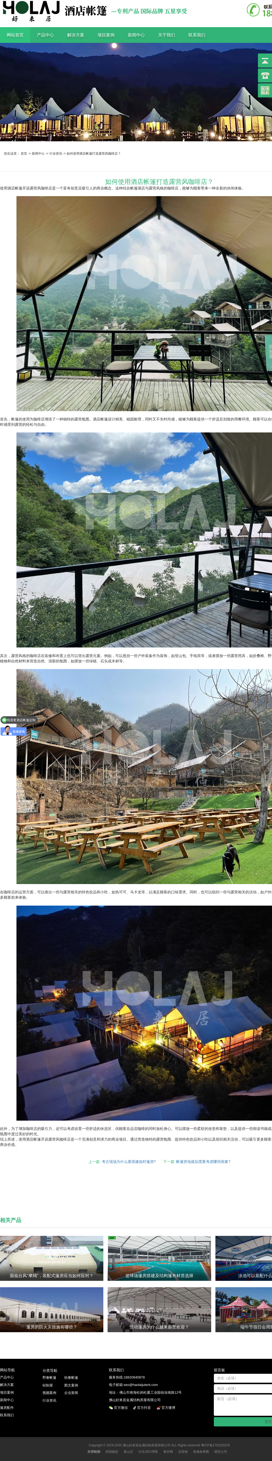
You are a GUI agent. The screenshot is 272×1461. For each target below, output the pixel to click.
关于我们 (166, 35)
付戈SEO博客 (148, 1452)
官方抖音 (144, 1408)
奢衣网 (168, 1452)
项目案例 (105, 35)
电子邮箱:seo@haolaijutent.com (133, 1385)
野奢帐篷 (49, 1378)
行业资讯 (55, 153)
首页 (24, 153)
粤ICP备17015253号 (215, 1445)
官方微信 (121, 1408)
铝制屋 (47, 1385)
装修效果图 (201, 1452)
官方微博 (169, 1408)
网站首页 (15, 35)
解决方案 (75, 35)
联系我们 (196, 35)
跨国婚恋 (111, 1452)
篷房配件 (7, 1408)
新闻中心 (136, 35)
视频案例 (49, 1393)
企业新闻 (71, 1393)
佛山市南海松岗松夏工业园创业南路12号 (150, 1392)
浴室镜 (183, 1452)
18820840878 (134, 1377)
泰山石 (128, 1452)
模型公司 (220, 1452)
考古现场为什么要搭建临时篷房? (129, 1161)
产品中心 (45, 35)
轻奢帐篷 (71, 1378)
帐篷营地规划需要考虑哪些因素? (203, 1161)
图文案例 (71, 1385)
